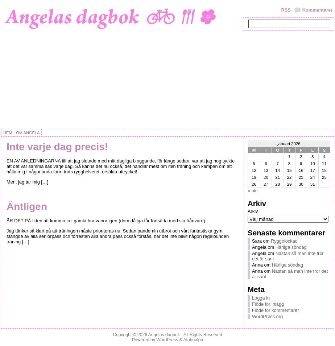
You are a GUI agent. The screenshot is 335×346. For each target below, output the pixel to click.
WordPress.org (267, 316)
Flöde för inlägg (268, 304)
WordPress (167, 339)
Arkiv (253, 211)
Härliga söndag (291, 247)
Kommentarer (317, 10)
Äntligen (27, 206)
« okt (253, 190)
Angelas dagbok (164, 334)
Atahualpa (193, 339)
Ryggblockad (284, 241)
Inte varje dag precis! (57, 146)
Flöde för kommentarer (275, 310)
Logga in (261, 298)
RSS (285, 10)
